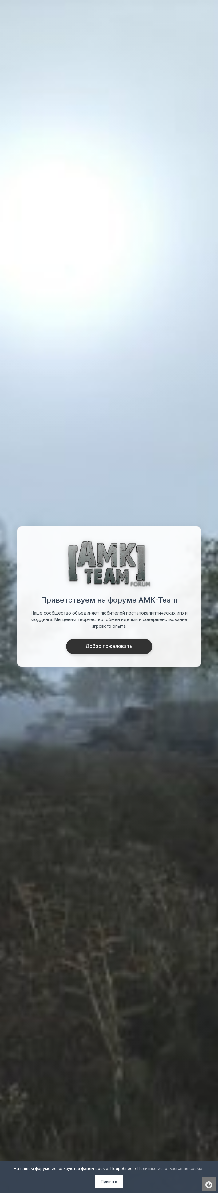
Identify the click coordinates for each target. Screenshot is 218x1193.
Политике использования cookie (170, 1168)
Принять (109, 1181)
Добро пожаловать (109, 646)
